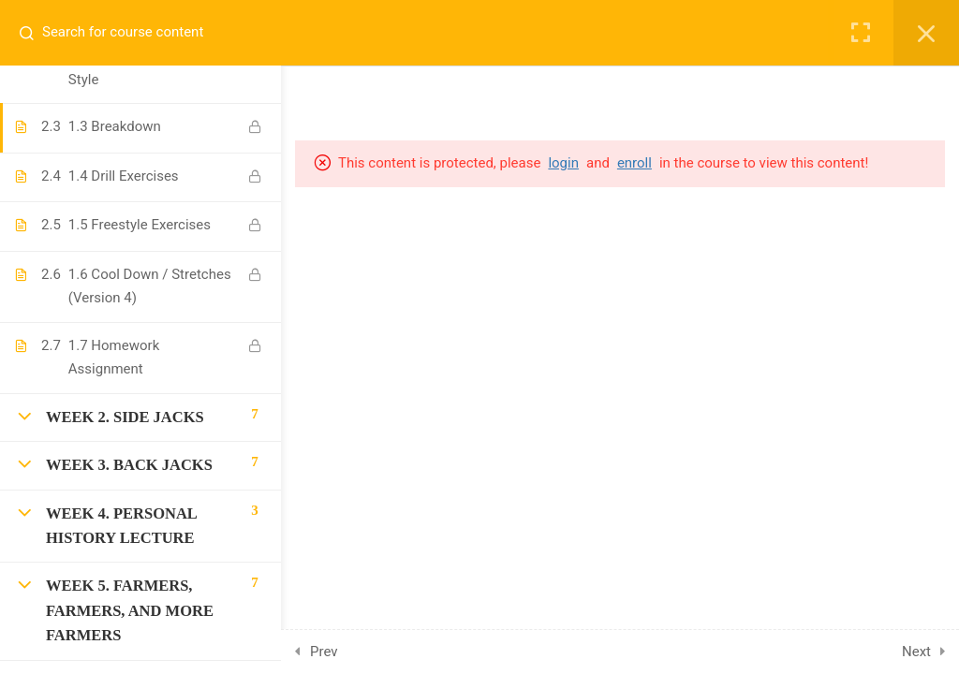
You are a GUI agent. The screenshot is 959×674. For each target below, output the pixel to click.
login (563, 162)
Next (916, 651)
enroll (634, 162)
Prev (324, 651)
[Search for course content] (33, 33)
